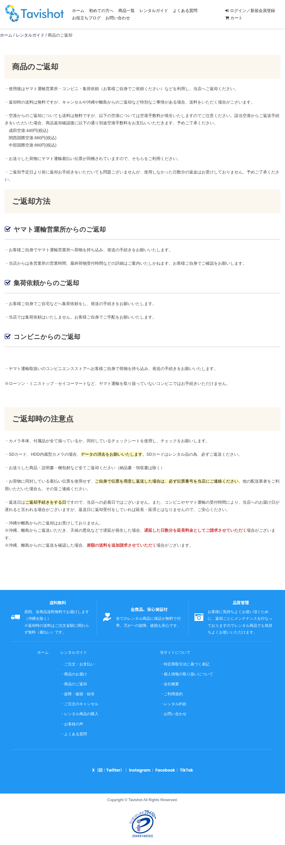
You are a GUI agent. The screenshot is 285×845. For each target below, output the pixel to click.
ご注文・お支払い (79, 664)
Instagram (139, 768)
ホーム (78, 10)
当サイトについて (175, 652)
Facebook (164, 768)
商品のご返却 (75, 683)
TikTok (185, 768)
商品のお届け (75, 673)
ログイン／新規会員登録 (252, 10)
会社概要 (171, 683)
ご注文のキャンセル (81, 703)
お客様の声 (73, 722)
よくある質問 (185, 10)
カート (236, 18)
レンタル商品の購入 (81, 712)
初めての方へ (101, 10)
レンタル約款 (175, 703)
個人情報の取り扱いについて (188, 673)
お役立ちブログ (86, 18)
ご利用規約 (173, 693)
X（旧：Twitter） (109, 768)
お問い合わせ (117, 18)
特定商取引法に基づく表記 (186, 664)
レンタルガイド (153, 10)
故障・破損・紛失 (79, 693)
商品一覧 (126, 10)
